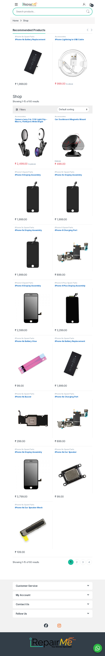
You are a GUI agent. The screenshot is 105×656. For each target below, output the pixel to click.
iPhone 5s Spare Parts (24, 227)
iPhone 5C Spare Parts (64, 172)
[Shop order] (73, 109)
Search (87, 11)
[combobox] (48, 11)
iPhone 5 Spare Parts (24, 172)
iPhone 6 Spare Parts (64, 227)
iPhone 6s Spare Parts (24, 36)
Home (16, 20)
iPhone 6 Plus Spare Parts (66, 283)
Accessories (60, 36)
